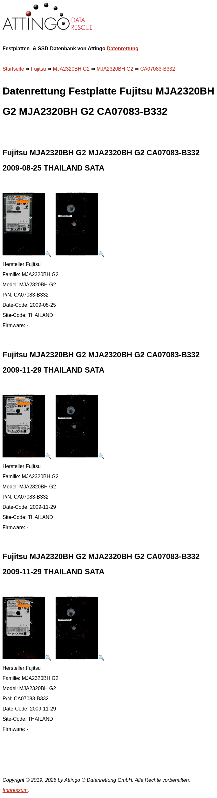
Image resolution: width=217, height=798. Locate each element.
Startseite (13, 69)
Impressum (15, 790)
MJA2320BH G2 (71, 69)
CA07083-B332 (157, 69)
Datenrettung (123, 48)
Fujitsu (38, 69)
